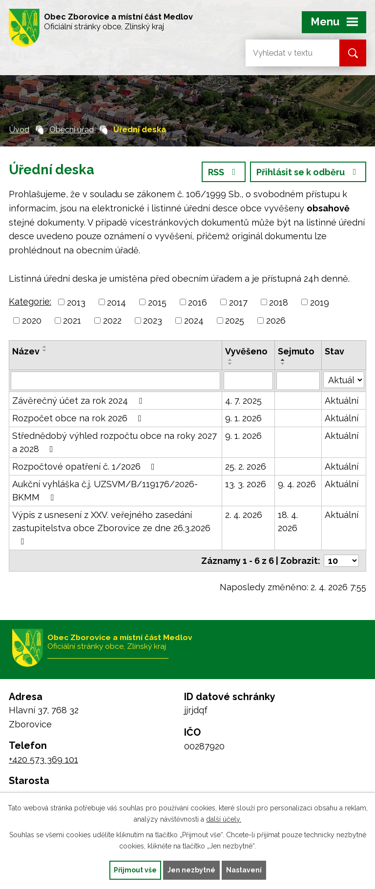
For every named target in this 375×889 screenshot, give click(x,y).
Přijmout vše (135, 870)
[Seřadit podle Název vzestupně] (45, 347)
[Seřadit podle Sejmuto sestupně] (283, 364)
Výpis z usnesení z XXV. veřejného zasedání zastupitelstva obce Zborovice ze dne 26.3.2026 (111, 528)
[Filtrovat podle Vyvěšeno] (248, 381)
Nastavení (244, 870)
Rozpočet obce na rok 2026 (79, 418)
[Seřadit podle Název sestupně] (45, 350)
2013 (76, 302)
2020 (32, 320)
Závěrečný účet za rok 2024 (79, 400)
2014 (116, 302)
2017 (238, 302)
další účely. (223, 819)
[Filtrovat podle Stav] (343, 380)
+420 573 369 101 (43, 759)
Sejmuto (296, 351)
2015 (157, 302)
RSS (224, 172)
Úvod (19, 129)
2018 (278, 302)
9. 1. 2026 (243, 418)
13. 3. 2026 (245, 484)
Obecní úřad (71, 129)
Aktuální (341, 400)
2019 (319, 302)
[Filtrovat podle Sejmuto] (298, 381)
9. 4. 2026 (297, 484)
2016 (197, 302)
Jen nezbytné (191, 870)
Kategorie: (30, 301)
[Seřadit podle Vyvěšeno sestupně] (230, 364)
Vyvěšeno (246, 351)
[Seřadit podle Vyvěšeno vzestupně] (230, 360)
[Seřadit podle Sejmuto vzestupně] (283, 360)
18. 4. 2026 (288, 521)
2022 (112, 320)
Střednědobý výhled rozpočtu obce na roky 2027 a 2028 (114, 442)
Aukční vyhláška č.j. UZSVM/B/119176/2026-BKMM (105, 490)
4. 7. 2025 (243, 400)
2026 (276, 320)
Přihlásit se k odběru (308, 172)
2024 (194, 320)
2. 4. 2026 (243, 515)
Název (26, 351)
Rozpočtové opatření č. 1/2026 (85, 466)
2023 (152, 320)
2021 (72, 320)
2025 (234, 320)
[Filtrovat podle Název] (115, 381)
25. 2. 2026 (245, 466)
